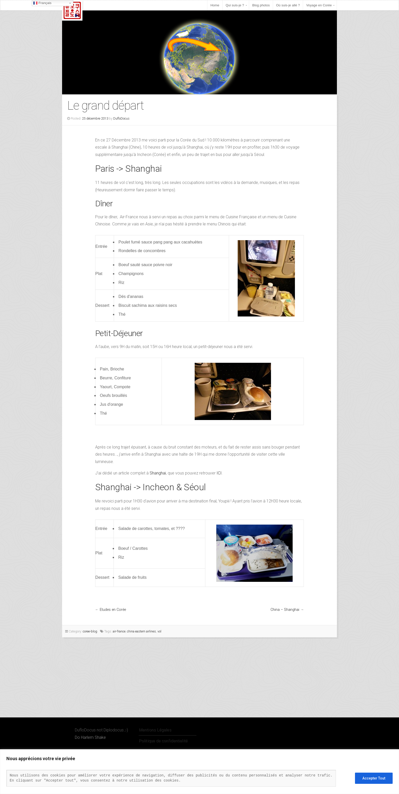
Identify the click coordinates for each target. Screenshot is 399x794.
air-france (119, 631)
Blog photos (261, 5)
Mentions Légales (155, 729)
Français (42, 3)
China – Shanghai (284, 610)
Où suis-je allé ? (288, 5)
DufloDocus (121, 118)
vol (159, 631)
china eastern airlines (141, 631)
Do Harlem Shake (90, 737)
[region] (199, 771)
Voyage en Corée (319, 5)
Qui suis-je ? (235, 5)
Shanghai (158, 473)
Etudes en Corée (113, 610)
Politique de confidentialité (163, 740)
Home (214, 5)
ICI (219, 473)
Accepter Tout (373, 778)
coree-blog (90, 631)
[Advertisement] (152, 679)
